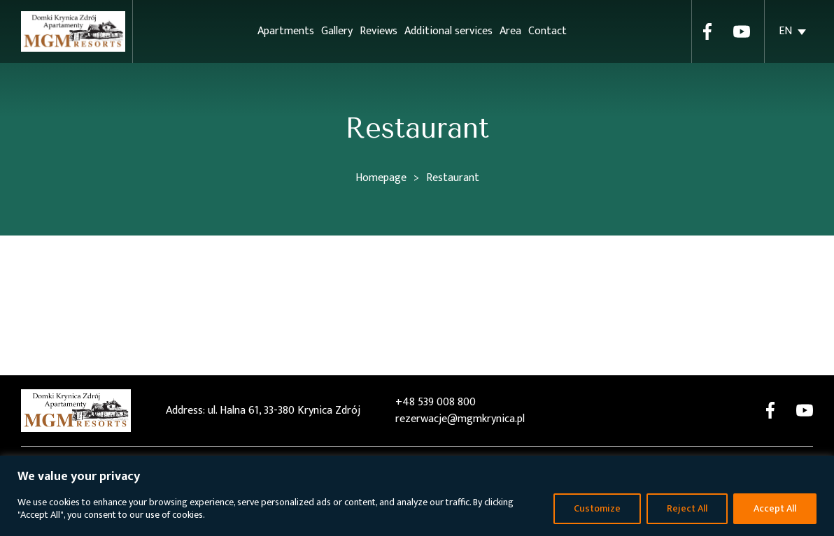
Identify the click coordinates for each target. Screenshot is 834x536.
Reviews (378, 31)
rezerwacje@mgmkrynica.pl (460, 419)
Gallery (337, 31)
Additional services (448, 31)
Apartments (285, 31)
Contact (547, 31)
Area (510, 31)
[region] (417, 496)
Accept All (775, 508)
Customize (597, 508)
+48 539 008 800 (435, 402)
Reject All (687, 508)
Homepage (381, 177)
